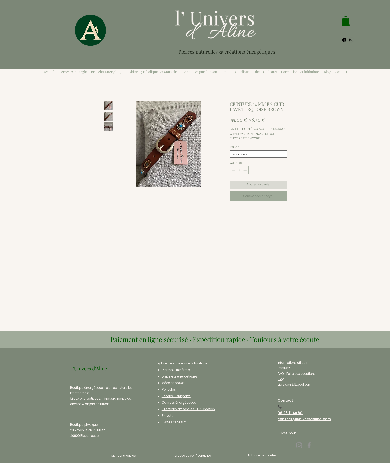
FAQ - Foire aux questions (297, 373)
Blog (281, 379)
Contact (284, 368)
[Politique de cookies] (262, 455)
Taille (234, 147)
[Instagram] (299, 445)
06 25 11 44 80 (290, 412)
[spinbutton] (239, 170)
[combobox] (258, 154)
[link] (346, 21)
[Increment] (245, 170)
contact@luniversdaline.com (304, 418)
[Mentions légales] (123, 456)
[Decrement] (233, 170)
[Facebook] (309, 445)
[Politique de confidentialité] (192, 456)
